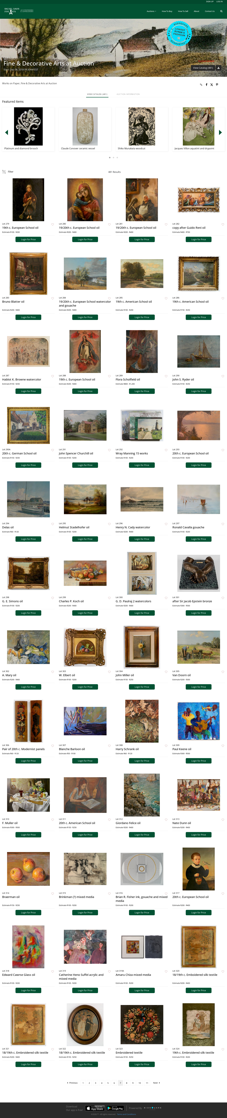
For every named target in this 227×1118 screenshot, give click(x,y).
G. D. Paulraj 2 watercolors (133, 601)
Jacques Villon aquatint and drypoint (194, 148)
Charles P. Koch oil (71, 601)
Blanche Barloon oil (72, 749)
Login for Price (28, 239)
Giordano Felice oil (128, 823)
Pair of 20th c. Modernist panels (23, 749)
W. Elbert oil (67, 675)
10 (140, 1083)
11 (147, 1083)
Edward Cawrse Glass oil (18, 975)
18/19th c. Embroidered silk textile (25, 1053)
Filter (10, 171)
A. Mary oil (9, 675)
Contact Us (210, 11)
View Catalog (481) (203, 67)
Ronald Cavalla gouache (188, 527)
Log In (219, 1)
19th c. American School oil (134, 302)
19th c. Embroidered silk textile (193, 1053)
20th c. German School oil (19, 453)
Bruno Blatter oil (13, 302)
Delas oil (8, 527)
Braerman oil (11, 897)
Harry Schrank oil (127, 749)
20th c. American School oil (77, 823)
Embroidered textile (129, 1053)
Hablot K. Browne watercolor (21, 379)
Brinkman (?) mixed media (76, 897)
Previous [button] (6, 132)
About (196, 11)
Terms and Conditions (126, 1114)
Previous (72, 1082)
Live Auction (15, 57)
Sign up (210, 1)
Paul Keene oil (181, 749)
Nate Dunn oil (181, 823)
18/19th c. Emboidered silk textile (194, 975)
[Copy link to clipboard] (201, 84)
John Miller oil (125, 675)
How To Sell (183, 11)
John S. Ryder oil (183, 379)
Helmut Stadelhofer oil (74, 527)
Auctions (151, 11)
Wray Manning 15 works (132, 453)
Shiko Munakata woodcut (131, 148)
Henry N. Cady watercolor (133, 527)
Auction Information (128, 94)
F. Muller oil (10, 823)
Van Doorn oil (181, 675)
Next (156, 1082)
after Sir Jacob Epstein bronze (192, 601)
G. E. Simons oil (12, 601)
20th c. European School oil (190, 453)
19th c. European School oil (20, 228)
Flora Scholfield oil (128, 379)
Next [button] (220, 132)
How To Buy (167, 11)
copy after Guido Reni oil (188, 228)
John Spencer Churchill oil (76, 453)
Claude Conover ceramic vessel (78, 148)
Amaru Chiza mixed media (133, 975)
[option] (28, 129)
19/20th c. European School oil (79, 228)
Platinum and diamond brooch (21, 148)
